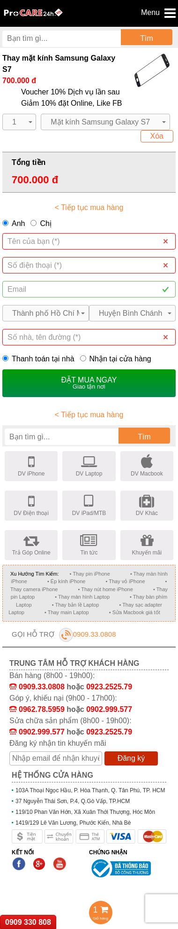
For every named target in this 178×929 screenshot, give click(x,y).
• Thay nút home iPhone (105, 589)
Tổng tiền (28, 162)
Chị (45, 223)
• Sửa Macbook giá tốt (134, 612)
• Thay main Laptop (66, 612)
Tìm (146, 38)
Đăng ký (131, 758)
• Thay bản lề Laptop (75, 605)
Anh (18, 223)
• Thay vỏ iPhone (125, 581)
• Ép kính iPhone (66, 581)
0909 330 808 (28, 922)
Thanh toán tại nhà (38, 359)
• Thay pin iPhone (90, 574)
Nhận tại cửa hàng (115, 359)
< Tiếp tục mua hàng (89, 207)
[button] (19, 122)
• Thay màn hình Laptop (82, 597)
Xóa (156, 136)
